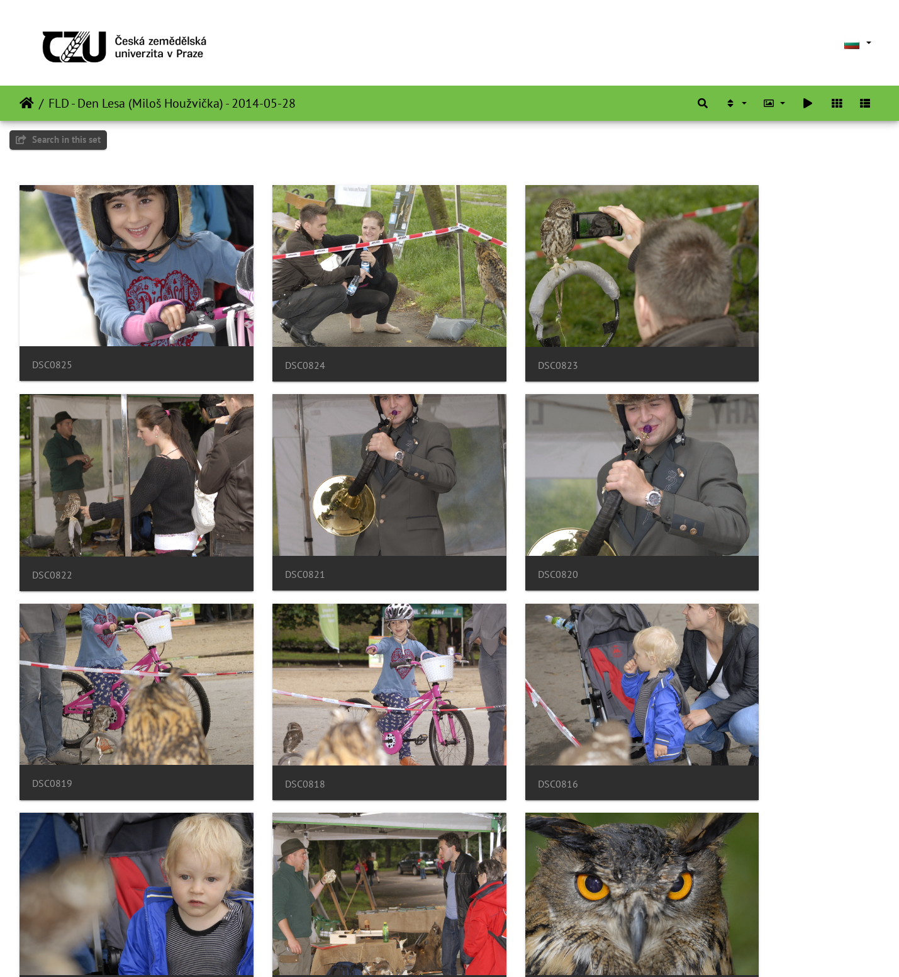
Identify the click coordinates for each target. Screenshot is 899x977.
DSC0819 (492, 528)
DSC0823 (492, 343)
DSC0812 (52, 902)
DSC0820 (272, 528)
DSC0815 (272, 715)
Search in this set (58, 139)
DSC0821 (52, 528)
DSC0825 (52, 342)
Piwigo (486, 950)
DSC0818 (711, 529)
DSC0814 (492, 715)
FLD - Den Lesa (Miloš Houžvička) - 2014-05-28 (172, 103)
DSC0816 (52, 715)
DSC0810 (492, 902)
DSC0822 (711, 343)
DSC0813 (711, 715)
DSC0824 (272, 343)
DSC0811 (272, 902)
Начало (27, 103)
